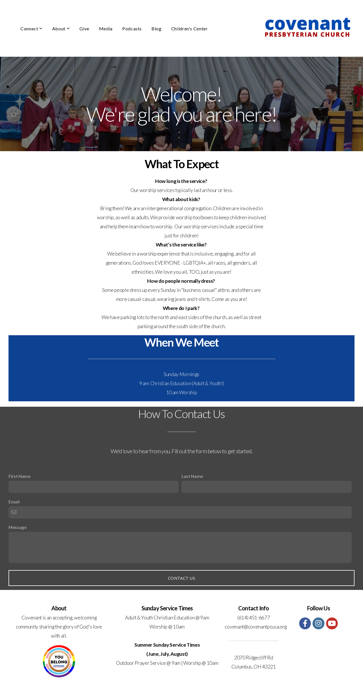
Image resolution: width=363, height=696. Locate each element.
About (61, 28)
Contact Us (181, 578)
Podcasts (132, 28)
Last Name (192, 476)
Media (106, 28)
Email (14, 501)
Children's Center (189, 28)
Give (84, 28)
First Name (20, 476)
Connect (31, 28)
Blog (156, 28)
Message (18, 527)
